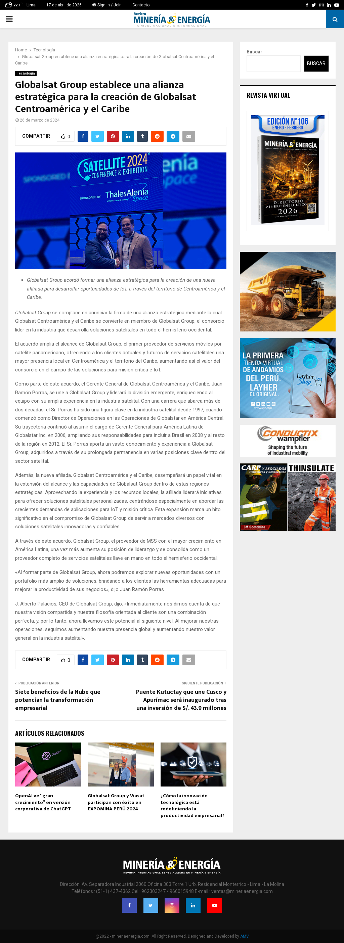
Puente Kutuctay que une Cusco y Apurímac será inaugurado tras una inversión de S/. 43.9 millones (181, 700)
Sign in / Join (107, 5)
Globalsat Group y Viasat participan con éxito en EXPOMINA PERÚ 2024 (116, 802)
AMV (244, 936)
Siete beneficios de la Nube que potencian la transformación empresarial (57, 700)
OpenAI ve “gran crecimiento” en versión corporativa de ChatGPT (43, 802)
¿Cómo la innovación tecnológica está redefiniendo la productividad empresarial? (192, 806)
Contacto (140, 5)
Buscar (254, 51)
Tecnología (26, 73)
